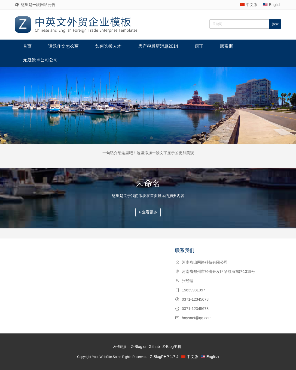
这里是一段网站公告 (38, 4)
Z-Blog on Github (145, 346)
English (275, 4)
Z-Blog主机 (172, 346)
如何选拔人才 (108, 46)
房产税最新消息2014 (158, 46)
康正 (199, 46)
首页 (27, 46)
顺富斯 (226, 46)
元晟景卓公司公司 (40, 60)
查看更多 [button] (148, 212)
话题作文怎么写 (63, 46)
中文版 (251, 4)
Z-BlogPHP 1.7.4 (164, 356)
